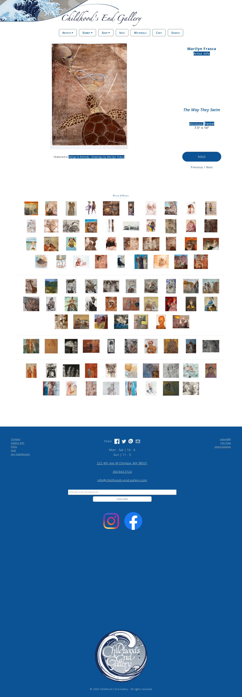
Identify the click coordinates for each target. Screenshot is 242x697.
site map (225, 442)
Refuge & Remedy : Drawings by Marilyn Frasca (96, 156)
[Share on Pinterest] (130, 441)
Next (209, 167)
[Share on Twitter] (123, 441)
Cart (159, 33)
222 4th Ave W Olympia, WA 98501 (122, 463)
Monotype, (196, 124)
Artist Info (202, 54)
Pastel (209, 124)
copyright (225, 439)
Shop (106, 33)
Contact (15, 439)
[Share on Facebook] (116, 441)
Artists (67, 33)
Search (175, 33)
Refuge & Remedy (121, 195)
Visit (13, 450)
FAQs (14, 446)
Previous (197, 167)
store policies (223, 446)
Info (122, 33)
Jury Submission (20, 454)
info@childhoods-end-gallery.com (122, 480)
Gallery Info (17, 442)
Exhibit (87, 33)
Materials (140, 33)
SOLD (202, 156)
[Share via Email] (137, 441)
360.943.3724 (122, 472)
